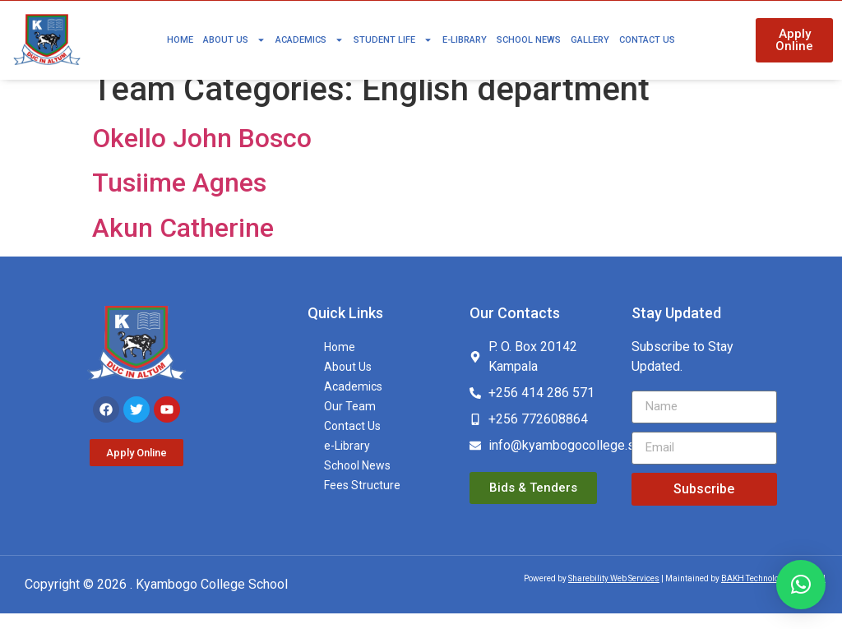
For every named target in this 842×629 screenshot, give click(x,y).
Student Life (393, 40)
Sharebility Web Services (613, 594)
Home (180, 40)
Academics (309, 40)
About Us (234, 40)
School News (529, 40)
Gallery (590, 40)
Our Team (350, 422)
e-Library (464, 40)
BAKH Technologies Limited (773, 594)
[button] (801, 584)
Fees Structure (362, 501)
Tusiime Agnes (179, 199)
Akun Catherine (183, 243)
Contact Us (647, 40)
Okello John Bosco (202, 154)
